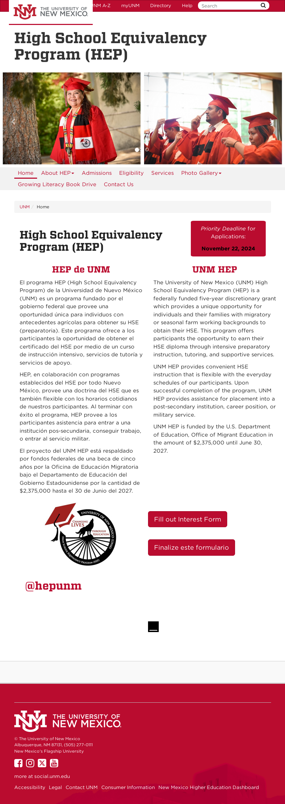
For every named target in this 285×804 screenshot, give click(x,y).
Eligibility (131, 173)
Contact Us (118, 184)
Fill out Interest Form (187, 519)
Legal (55, 787)
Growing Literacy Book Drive (57, 184)
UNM (25, 206)
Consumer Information (128, 787)
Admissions (97, 173)
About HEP (58, 174)
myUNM (130, 5)
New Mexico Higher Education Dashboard (208, 787)
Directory (160, 5)
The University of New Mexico (51, 12)
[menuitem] (25, 173)
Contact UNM (82, 787)
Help (187, 5)
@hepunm (53, 585)
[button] (21, 118)
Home (26, 173)
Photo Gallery (201, 174)
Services (162, 173)
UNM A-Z (100, 5)
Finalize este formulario (191, 547)
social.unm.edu (52, 776)
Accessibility (29, 787)
